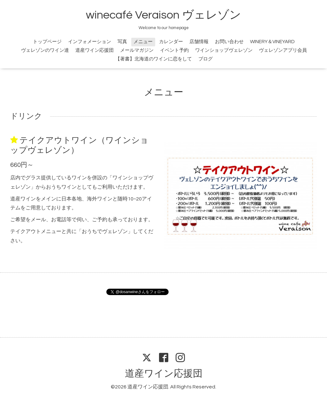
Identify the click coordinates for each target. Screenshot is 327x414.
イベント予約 (174, 50)
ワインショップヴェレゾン (224, 50)
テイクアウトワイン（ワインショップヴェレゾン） (79, 145)
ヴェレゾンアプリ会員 (283, 50)
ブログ (205, 59)
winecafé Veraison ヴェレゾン (163, 15)
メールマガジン (137, 50)
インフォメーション (89, 41)
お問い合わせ (229, 41)
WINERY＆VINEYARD (272, 41)
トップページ (47, 41)
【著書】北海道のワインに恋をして (153, 59)
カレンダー (171, 41)
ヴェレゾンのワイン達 (45, 50)
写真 (122, 41)
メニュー (143, 41)
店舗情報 (199, 41)
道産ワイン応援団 (94, 50)
